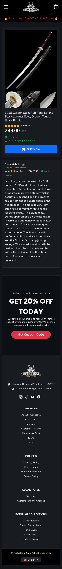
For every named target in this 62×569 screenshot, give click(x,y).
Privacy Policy (31, 476)
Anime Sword (31, 534)
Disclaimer (31, 496)
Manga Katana (31, 520)
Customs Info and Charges (31, 500)
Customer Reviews (31, 428)
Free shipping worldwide (20, 140)
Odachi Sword (31, 539)
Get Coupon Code (31, 334)
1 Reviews (26, 125)
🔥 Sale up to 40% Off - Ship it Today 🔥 (31, 18)
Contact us (31, 419)
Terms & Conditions (31, 471)
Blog (31, 442)
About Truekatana (31, 414)
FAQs (31, 438)
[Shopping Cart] (56, 6)
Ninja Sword (31, 529)
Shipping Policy (31, 462)
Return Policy (31, 467)
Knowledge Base (31, 433)
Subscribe (31, 424)
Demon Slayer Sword (31, 525)
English (30, 559)
